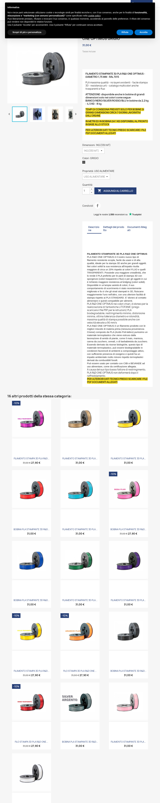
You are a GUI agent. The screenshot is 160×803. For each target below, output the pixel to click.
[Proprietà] (96, 177)
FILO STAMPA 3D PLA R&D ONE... (80, 670)
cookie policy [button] (94, 15)
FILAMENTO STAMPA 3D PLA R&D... (31, 458)
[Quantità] (86, 190)
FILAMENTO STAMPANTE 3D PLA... (80, 458)
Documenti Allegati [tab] (137, 228)
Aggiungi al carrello (115, 191)
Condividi (97, 205)
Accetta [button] (144, 32)
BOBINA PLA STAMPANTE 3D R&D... (32, 529)
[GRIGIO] (84, 163)
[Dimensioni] (93, 151)
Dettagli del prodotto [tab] (113, 228)
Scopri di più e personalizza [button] (26, 32)
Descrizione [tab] (93, 228)
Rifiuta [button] (125, 32)
